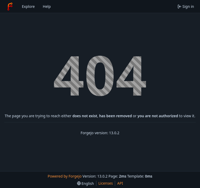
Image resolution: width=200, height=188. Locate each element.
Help (47, 6)
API (120, 183)
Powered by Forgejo (65, 176)
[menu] (85, 183)
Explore (28, 6)
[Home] (10, 6)
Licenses (105, 183)
